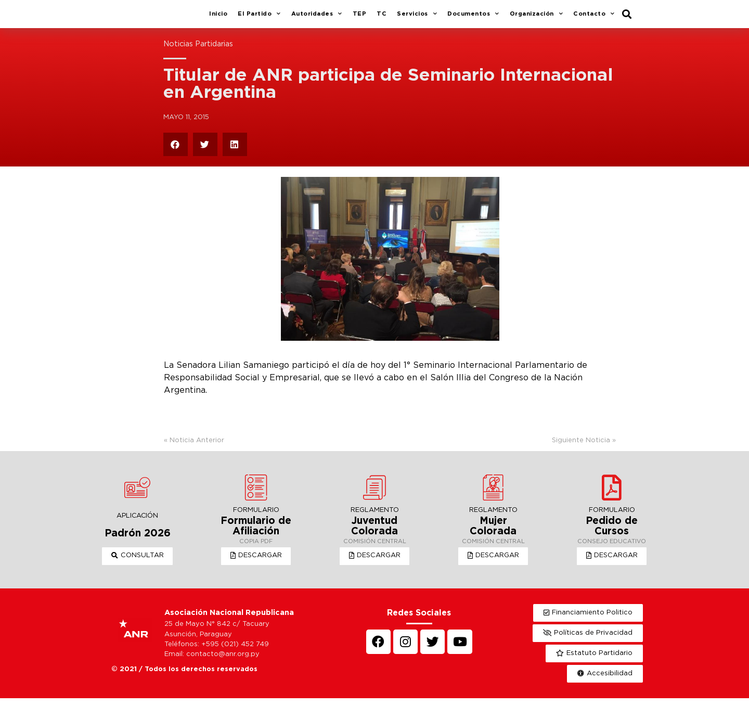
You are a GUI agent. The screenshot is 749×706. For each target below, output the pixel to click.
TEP (360, 17)
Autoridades (316, 18)
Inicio (218, 17)
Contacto (594, 18)
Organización (536, 18)
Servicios (417, 18)
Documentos (473, 18)
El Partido (259, 18)
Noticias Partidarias (198, 51)
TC (381, 17)
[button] (137, 564)
